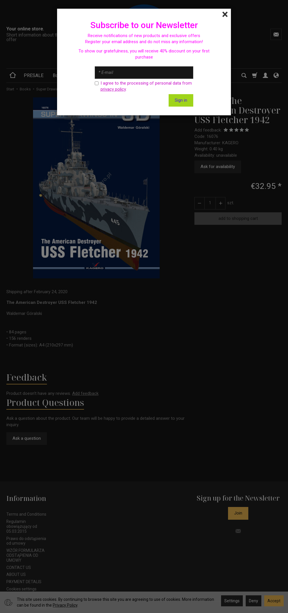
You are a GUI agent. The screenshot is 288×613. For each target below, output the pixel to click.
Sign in (181, 100)
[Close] (225, 14)
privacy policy (113, 89)
